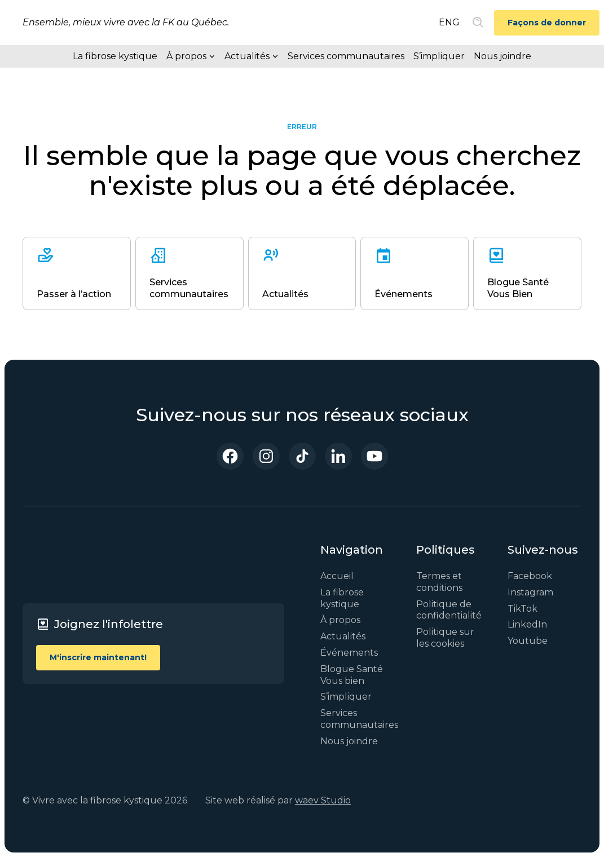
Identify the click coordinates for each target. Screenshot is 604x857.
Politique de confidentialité (449, 610)
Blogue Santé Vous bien (351, 675)
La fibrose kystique (115, 56)
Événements (349, 652)
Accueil (337, 576)
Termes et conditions (439, 582)
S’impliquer (439, 56)
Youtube (528, 640)
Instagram (530, 592)
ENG (449, 22)
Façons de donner (547, 22)
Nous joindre (502, 56)
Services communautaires (346, 56)
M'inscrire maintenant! (98, 657)
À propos (340, 620)
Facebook (530, 576)
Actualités (342, 636)
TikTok (522, 608)
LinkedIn (527, 624)
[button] (191, 56)
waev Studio (323, 800)
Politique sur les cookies (445, 637)
